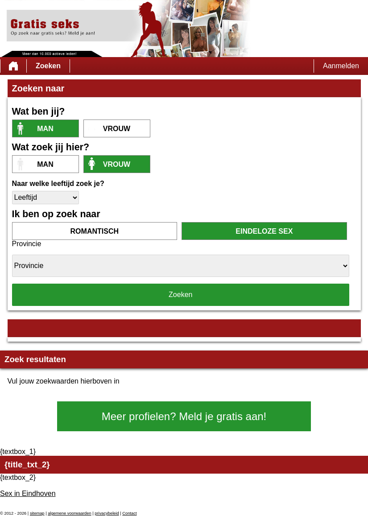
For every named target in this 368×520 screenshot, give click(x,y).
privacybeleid (107, 513)
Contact (129, 513)
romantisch (94, 231)
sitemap (37, 513)
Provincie (26, 244)
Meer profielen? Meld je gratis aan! (184, 416)
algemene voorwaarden (69, 513)
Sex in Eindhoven (28, 493)
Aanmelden (341, 66)
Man (45, 128)
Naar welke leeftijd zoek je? (58, 183)
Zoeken (48, 66)
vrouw (116, 128)
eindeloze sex (264, 231)
